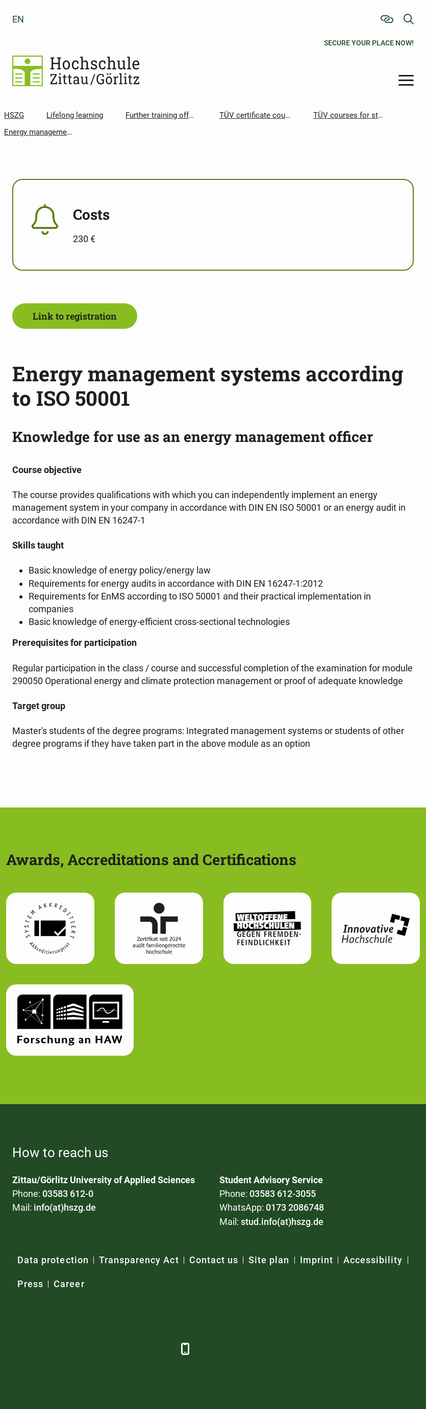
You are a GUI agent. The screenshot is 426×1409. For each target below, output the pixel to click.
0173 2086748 (295, 1207)
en (18, 19)
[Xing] (77, 1349)
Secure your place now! (369, 43)
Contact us (214, 1260)
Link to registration (75, 316)
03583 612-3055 (282, 1193)
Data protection (53, 1260)
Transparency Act (139, 1260)
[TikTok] (161, 1349)
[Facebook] (21, 1349)
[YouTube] (105, 1349)
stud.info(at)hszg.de (282, 1221)
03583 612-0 (67, 1193)
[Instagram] (133, 1349)
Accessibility (373, 1260)
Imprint (316, 1260)
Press (30, 1283)
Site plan (268, 1260)
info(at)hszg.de (65, 1207)
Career (69, 1283)
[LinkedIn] (49, 1349)
